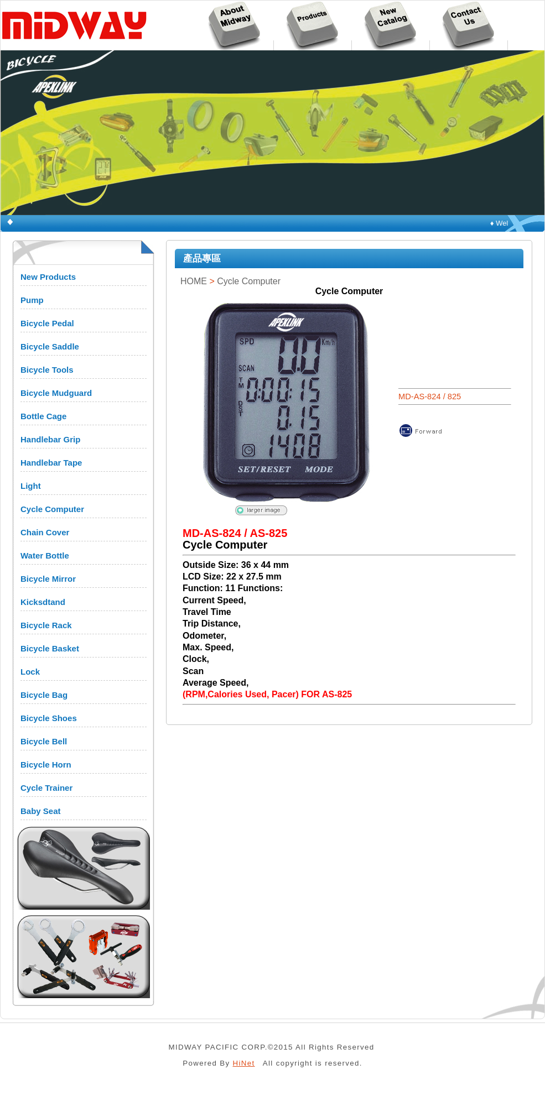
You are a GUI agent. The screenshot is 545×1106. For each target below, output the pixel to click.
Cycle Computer (52, 509)
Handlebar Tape (51, 462)
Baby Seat (40, 811)
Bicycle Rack (46, 625)
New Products (48, 276)
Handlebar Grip (50, 439)
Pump (32, 300)
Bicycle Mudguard (56, 393)
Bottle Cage (43, 416)
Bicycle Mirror (48, 578)
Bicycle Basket (49, 648)
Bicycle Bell (43, 741)
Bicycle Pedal (47, 323)
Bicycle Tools (47, 369)
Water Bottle (44, 555)
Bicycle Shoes (48, 718)
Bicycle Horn (45, 764)
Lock (30, 671)
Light (30, 486)
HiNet (244, 1063)
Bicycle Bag (44, 695)
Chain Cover (44, 532)
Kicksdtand (42, 602)
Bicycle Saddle (49, 346)
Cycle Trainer (46, 787)
